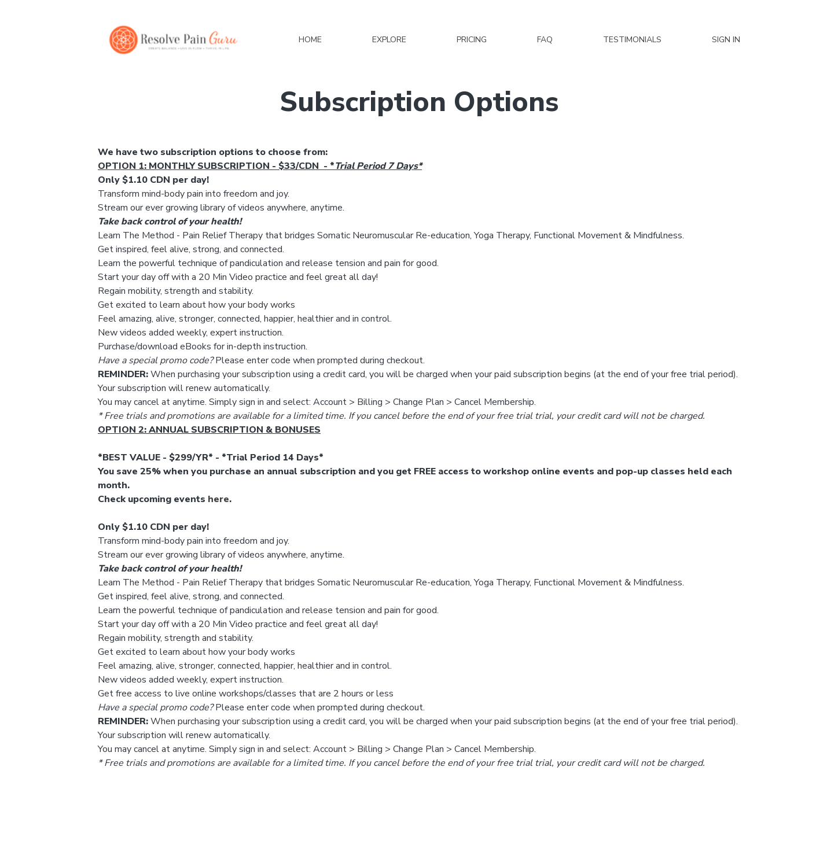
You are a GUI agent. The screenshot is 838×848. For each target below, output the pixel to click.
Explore (389, 39)
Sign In (726, 39)
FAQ (545, 39)
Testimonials (632, 39)
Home (310, 39)
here (218, 499)
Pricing (472, 39)
